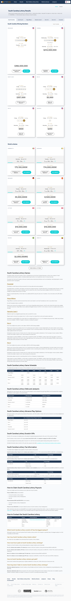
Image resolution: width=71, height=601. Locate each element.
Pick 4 (9, 323)
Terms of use (47, 584)
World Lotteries (45, 2)
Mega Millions (29, 19)
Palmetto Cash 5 (38, 19)
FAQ (8, 584)
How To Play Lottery (15, 584)
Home (56, 6)
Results (14, 579)
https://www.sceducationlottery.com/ (37, 519)
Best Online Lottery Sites (32, 2)
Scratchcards (10, 580)
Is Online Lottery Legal (26, 584)
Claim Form (9, 510)
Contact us (40, 584)
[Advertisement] (21, 56)
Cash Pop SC (20, 19)
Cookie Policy (10, 585)
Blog (54, 579)
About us (34, 584)
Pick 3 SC (47, 19)
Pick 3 (9, 343)
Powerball (61, 19)
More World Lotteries (35, 268)
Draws (49, 579)
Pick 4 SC (54, 19)
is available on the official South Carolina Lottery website (49, 443)
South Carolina (11, 19)
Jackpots (54, 2)
